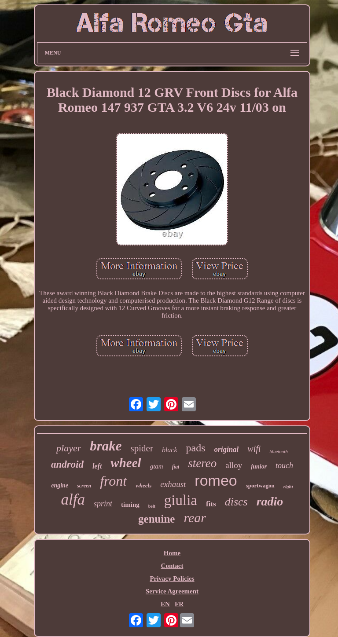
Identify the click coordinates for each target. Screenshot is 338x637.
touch (284, 465)
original (226, 449)
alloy (233, 465)
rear (195, 517)
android (67, 464)
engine (59, 485)
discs (236, 501)
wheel (125, 463)
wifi (254, 449)
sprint (103, 503)
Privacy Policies (172, 578)
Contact (172, 565)
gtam (156, 466)
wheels (143, 485)
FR (179, 604)
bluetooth (278, 451)
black (169, 450)
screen (84, 486)
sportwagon (260, 485)
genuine (156, 519)
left (97, 466)
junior (259, 466)
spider (142, 448)
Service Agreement (172, 591)
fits (211, 504)
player (68, 448)
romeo (216, 480)
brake (105, 446)
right (288, 486)
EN (165, 604)
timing (130, 504)
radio (270, 501)
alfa (73, 499)
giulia (180, 500)
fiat (176, 467)
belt (151, 506)
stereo (202, 463)
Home (172, 552)
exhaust (173, 484)
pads (196, 448)
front (113, 481)
